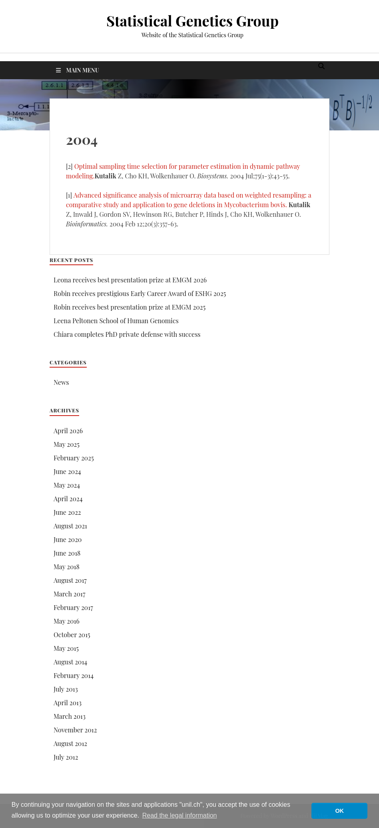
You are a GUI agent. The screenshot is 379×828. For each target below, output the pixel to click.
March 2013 (70, 716)
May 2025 (67, 444)
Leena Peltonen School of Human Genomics (116, 320)
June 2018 (67, 553)
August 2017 (70, 580)
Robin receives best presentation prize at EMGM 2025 (129, 307)
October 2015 (72, 634)
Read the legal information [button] (179, 815)
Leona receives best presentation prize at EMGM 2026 (130, 280)
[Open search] (321, 66)
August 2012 (70, 743)
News (61, 382)
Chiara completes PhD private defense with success (127, 334)
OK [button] (339, 811)
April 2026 (68, 430)
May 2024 (67, 485)
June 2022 (67, 512)
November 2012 (75, 730)
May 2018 (67, 566)
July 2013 (66, 689)
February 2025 (74, 458)
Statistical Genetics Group (192, 20)
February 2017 (73, 607)
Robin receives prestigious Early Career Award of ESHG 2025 (140, 293)
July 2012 (66, 757)
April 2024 (68, 498)
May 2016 (67, 621)
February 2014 (74, 675)
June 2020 (68, 539)
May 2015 (66, 648)
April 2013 (68, 702)
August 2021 (70, 526)
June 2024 (67, 471)
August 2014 (70, 662)
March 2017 (69, 594)
